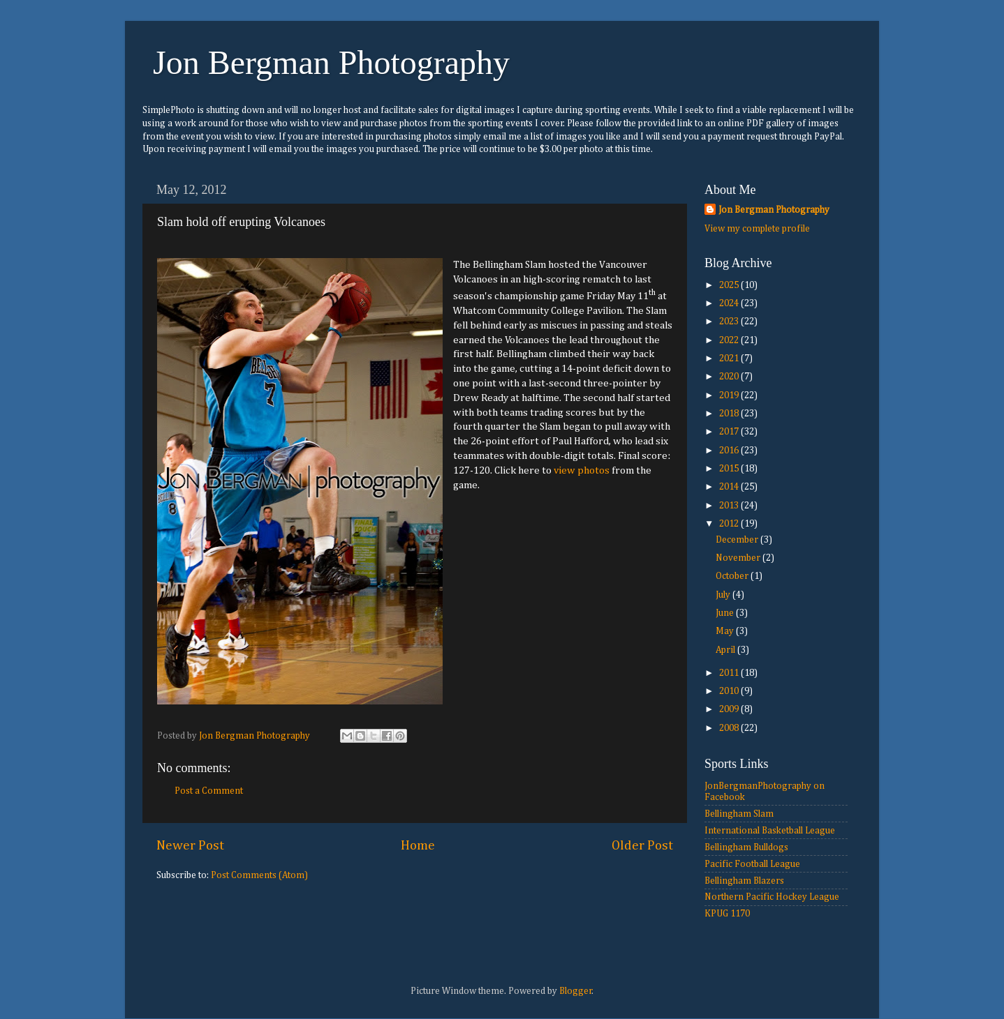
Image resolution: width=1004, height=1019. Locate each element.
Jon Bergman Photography (331, 62)
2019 (730, 395)
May (726, 631)
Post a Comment (209, 791)
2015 (730, 469)
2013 (730, 506)
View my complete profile (757, 229)
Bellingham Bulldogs (746, 847)
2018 (730, 413)
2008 (730, 728)
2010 (730, 691)
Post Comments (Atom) (259, 875)
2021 (730, 358)
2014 (730, 487)
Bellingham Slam (739, 814)
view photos (582, 470)
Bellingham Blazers (744, 881)
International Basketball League (769, 831)
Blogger (575, 991)
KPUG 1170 (727, 914)
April (726, 650)
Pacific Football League (752, 864)
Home (418, 845)
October (733, 576)
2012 (730, 524)
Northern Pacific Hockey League (771, 897)
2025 (730, 285)
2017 (730, 432)
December (738, 540)
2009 (730, 709)
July (724, 595)
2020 (730, 377)
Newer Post (190, 845)
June (726, 613)
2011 (730, 673)
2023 (730, 321)
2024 (730, 303)
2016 (730, 450)
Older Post (642, 845)
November (739, 558)
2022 (730, 340)
